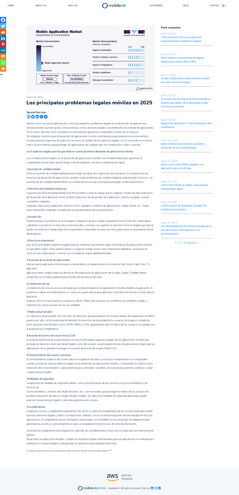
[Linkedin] (37, 117)
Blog (186, 5)
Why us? (73, 5)
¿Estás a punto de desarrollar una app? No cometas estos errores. (184, 207)
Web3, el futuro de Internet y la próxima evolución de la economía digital (183, 145)
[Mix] (3, 56)
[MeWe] (3, 50)
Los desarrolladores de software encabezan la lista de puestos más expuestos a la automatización (186, 230)
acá (110, 450)
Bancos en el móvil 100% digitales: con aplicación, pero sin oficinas (182, 166)
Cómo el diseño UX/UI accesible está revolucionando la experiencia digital (181, 39)
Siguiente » (192, 242)
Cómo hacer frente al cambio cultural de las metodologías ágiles (184, 186)
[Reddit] (3, 32)
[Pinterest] (3, 44)
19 (185, 242)
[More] (46, 117)
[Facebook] (28, 117)
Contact (215, 5)
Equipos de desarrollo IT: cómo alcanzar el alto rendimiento (186, 125)
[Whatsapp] (41, 117)
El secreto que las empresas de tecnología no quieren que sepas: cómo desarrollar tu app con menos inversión (186, 102)
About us (40, 5)
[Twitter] (33, 117)
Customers (156, 5)
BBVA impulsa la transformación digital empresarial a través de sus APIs (182, 59)
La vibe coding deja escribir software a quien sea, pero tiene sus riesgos (185, 80)
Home (11, 5)
